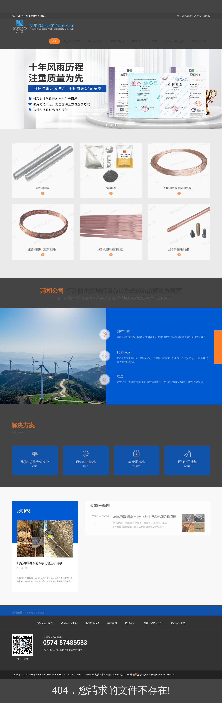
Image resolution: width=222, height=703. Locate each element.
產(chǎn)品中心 (95, 41)
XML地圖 (130, 674)
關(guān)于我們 (72, 41)
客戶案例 (136, 41)
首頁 (54, 41)
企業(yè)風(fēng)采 (174, 41)
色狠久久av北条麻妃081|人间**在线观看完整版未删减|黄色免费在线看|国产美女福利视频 (45, 701)
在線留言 (153, 41)
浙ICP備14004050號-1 (113, 674)
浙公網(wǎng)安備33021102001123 (154, 674)
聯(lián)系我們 (199, 41)
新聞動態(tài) (117, 41)
